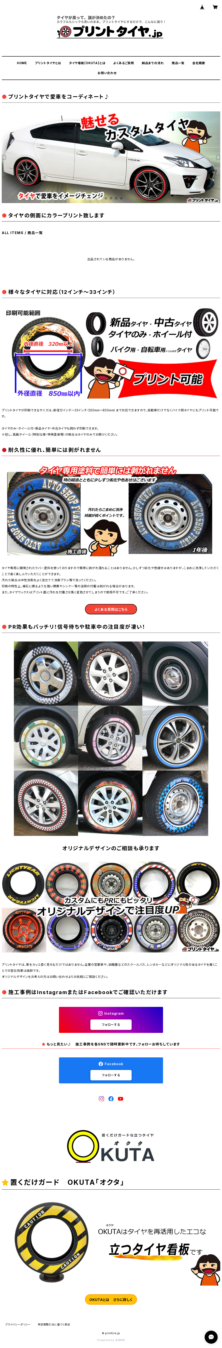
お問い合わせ (107, 73)
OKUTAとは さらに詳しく (110, 1300)
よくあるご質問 (123, 63)
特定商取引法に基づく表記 (54, 1324)
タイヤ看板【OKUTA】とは (87, 63)
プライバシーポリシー (18, 1324)
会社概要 (198, 63)
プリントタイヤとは (48, 63)
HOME (22, 63)
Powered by (111, 1340)
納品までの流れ (153, 63)
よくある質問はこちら (111, 609)
